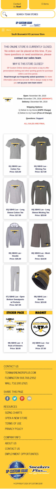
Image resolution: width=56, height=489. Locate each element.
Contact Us (11, 366)
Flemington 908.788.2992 (20, 378)
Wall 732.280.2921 (16, 383)
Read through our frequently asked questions (24, 77)
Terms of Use (13, 423)
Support (39, 118)
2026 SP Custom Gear (33, 483)
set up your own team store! (29, 83)
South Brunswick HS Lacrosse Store (28, 34)
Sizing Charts (13, 412)
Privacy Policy (14, 429)
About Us (10, 443)
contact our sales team (27, 58)
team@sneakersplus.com (20, 372)
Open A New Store (16, 418)
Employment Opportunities (22, 454)
